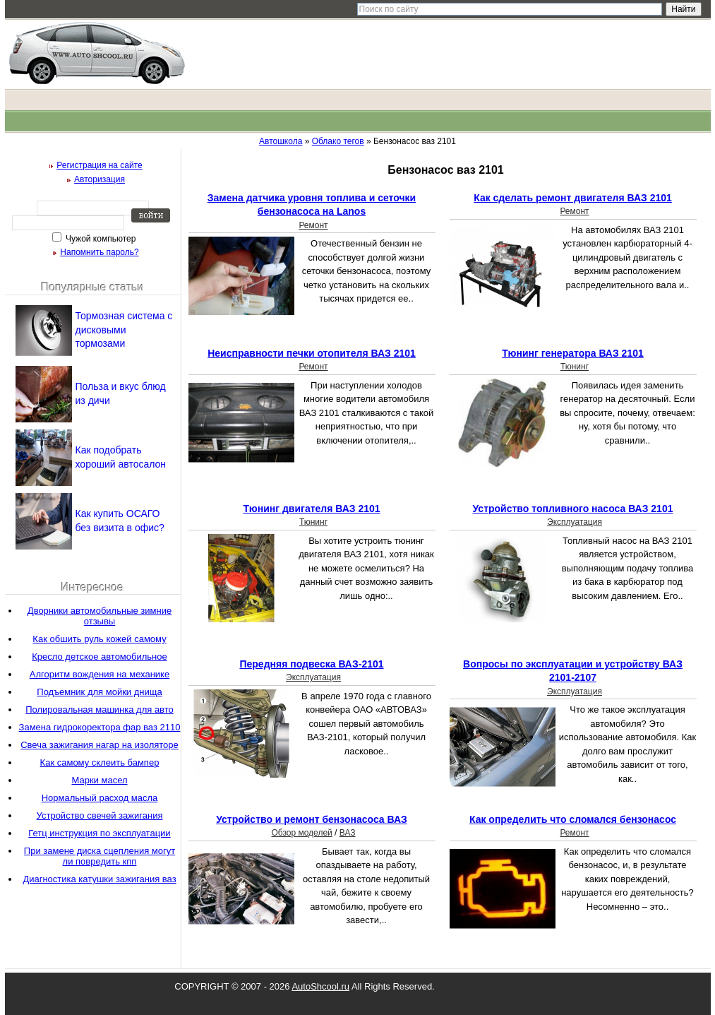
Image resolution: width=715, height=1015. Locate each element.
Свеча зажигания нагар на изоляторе (99, 745)
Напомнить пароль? (99, 252)
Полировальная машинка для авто (99, 709)
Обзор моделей (301, 833)
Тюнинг (574, 367)
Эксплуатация (574, 522)
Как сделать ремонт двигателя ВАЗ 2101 (573, 197)
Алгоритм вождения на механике (99, 674)
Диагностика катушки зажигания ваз (99, 879)
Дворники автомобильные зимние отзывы (100, 616)
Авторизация (99, 179)
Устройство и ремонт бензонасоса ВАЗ (311, 819)
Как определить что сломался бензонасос (572, 819)
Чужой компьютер (100, 239)
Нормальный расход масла (100, 798)
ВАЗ (348, 833)
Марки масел (99, 780)
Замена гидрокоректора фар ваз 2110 (100, 727)
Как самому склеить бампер (100, 762)
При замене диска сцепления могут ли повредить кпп (99, 856)
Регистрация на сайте (99, 165)
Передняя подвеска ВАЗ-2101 (311, 664)
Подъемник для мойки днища (99, 692)
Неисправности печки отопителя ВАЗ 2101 (312, 353)
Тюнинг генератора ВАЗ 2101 (573, 353)
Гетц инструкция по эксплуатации (99, 833)
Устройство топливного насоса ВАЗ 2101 (573, 508)
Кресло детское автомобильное (99, 656)
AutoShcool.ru (320, 986)
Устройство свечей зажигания (100, 815)
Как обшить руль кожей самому (99, 639)
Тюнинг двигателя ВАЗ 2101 (311, 508)
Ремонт (313, 225)
